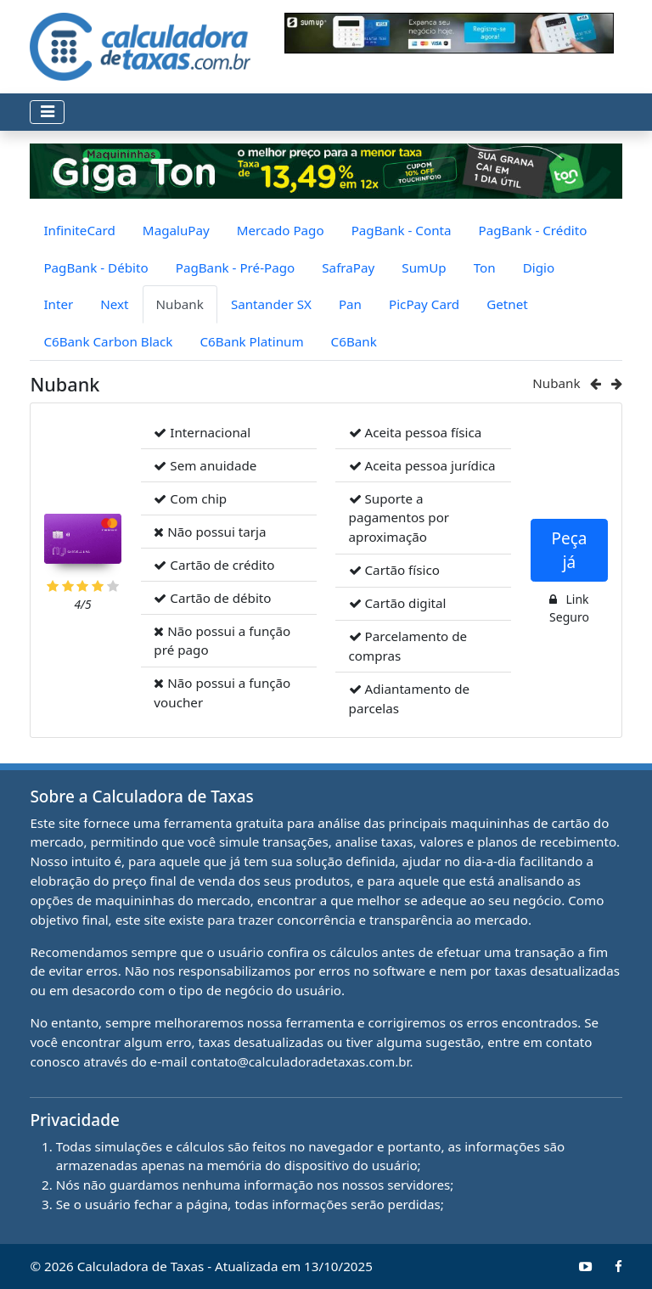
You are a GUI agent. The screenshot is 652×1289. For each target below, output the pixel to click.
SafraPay (348, 267)
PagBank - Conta (401, 230)
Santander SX (271, 304)
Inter (58, 304)
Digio (538, 267)
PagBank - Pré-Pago (235, 267)
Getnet (507, 304)
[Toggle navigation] (47, 112)
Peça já (569, 550)
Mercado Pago (280, 230)
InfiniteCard (79, 230)
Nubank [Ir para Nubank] (556, 382)
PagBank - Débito (95, 267)
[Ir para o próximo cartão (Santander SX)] (616, 382)
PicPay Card (424, 304)
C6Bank (354, 341)
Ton (485, 267)
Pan (350, 304)
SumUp (424, 267)
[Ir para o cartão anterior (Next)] (597, 382)
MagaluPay (176, 230)
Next (114, 304)
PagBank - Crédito (533, 230)
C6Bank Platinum (251, 341)
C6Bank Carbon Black (107, 341)
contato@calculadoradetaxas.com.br (300, 1061)
